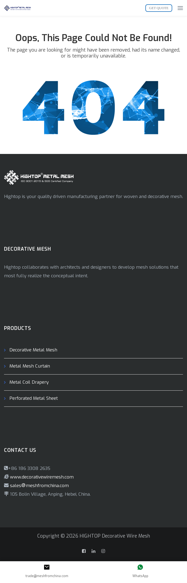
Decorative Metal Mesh (33, 350)
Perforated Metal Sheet (33, 398)
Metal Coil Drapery (29, 382)
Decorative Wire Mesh (126, 536)
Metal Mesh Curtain (29, 366)
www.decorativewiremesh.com (41, 477)
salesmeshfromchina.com (39, 486)
